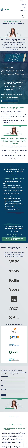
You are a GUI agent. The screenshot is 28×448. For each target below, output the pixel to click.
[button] (14, 429)
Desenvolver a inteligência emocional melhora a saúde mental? (14, 429)
